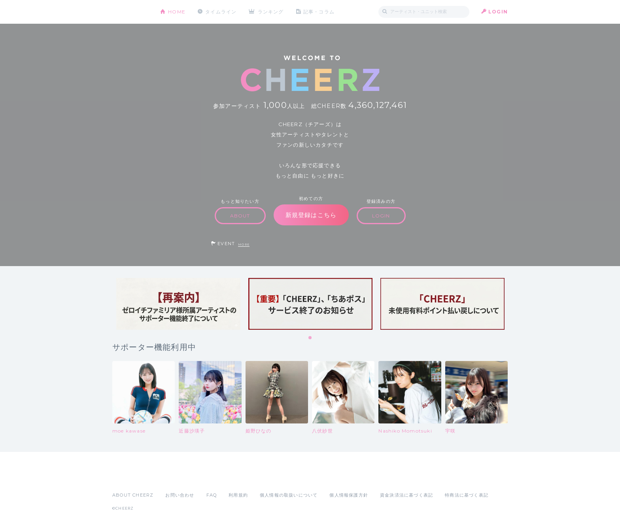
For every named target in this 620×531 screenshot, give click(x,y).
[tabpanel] (178, 304)
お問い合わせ (179, 495)
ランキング (271, 12)
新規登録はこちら (311, 215)
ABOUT (240, 216)
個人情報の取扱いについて (289, 495)
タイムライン (220, 12)
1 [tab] (310, 338)
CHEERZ (130, 12)
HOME (176, 12)
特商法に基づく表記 (466, 495)
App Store (130, 478)
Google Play (172, 478)
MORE (244, 244)
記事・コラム (319, 12)
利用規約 (238, 495)
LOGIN (498, 12)
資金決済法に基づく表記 (406, 495)
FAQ (211, 495)
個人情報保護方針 (348, 495)
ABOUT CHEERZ (132, 495)
